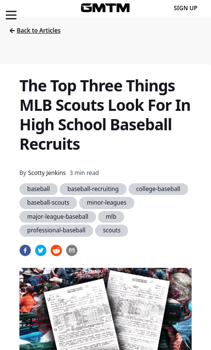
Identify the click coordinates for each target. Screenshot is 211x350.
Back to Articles (35, 30)
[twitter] (41, 250)
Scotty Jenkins (47, 173)
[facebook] (25, 250)
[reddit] (56, 250)
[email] (72, 250)
